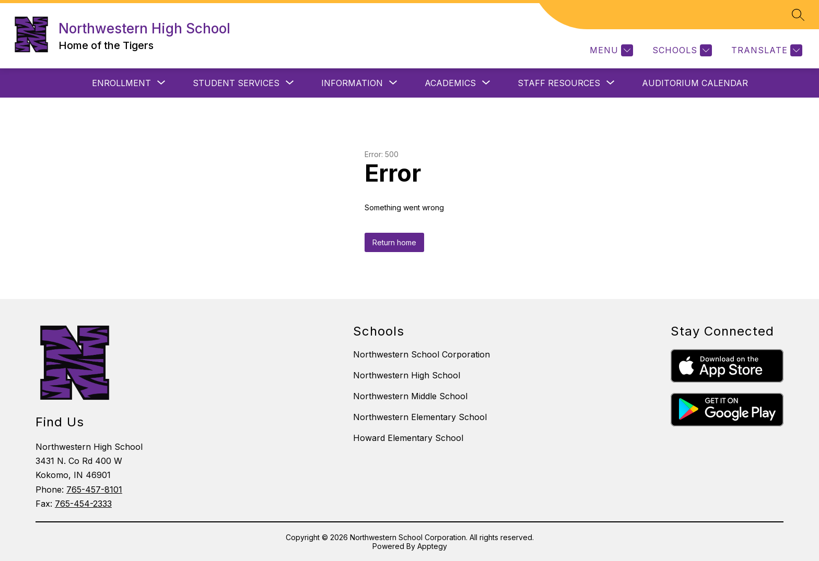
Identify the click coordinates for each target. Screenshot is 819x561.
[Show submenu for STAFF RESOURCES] (559, 83)
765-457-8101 (94, 489)
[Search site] (798, 14)
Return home (394, 242)
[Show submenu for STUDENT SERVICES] (236, 83)
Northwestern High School (406, 375)
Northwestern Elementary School (420, 417)
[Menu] (610, 50)
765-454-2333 (83, 503)
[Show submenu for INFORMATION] (352, 83)
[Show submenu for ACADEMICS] (450, 83)
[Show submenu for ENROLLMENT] (121, 83)
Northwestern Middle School (410, 396)
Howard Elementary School (408, 438)
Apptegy (432, 546)
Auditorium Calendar (695, 83)
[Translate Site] (765, 50)
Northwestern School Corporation (421, 354)
